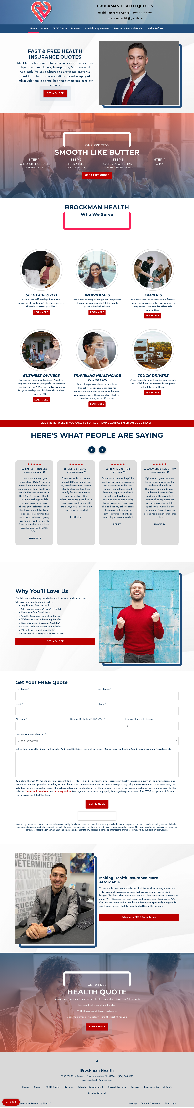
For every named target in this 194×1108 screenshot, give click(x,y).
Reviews (75, 28)
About (44, 28)
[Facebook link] (97, 1062)
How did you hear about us (30, 734)
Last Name (104, 689)
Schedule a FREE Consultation (139, 917)
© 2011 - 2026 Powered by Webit (34, 1103)
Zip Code (20, 719)
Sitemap (132, 1103)
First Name (21, 689)
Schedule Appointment (97, 28)
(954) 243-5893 (142, 12)
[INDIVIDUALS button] (97, 270)
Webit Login (170, 1103)
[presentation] (97, 815)
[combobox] (97, 741)
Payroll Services (117, 1087)
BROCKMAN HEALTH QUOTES (125, 6)
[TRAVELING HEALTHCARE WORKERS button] (97, 350)
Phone (101, 704)
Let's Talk (11, 1102)
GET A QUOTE (55, 93)
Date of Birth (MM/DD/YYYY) (86, 719)
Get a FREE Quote (97, 175)
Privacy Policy (63, 791)
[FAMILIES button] (153, 270)
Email (18, 704)
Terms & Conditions (150, 1103)
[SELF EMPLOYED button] (41, 270)
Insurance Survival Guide (128, 28)
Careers (135, 1087)
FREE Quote (59, 28)
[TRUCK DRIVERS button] (153, 350)
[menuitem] (33, 28)
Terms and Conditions (37, 791)
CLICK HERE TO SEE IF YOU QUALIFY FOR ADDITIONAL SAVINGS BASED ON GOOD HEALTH (97, 423)
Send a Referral (155, 28)
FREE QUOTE (97, 1027)
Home (34, 27)
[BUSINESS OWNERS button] (41, 350)
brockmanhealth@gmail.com (125, 18)
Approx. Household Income (139, 719)
